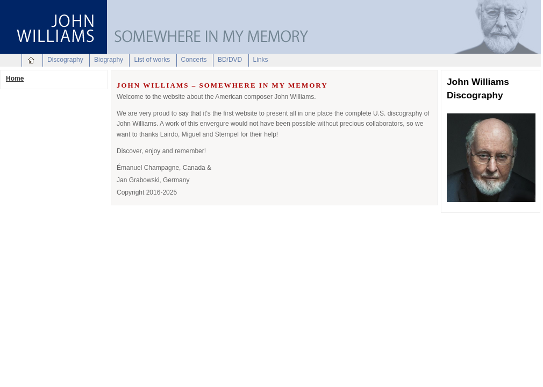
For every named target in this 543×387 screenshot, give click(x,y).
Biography (108, 59)
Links (260, 59)
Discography (65, 59)
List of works (152, 59)
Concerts (194, 59)
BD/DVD (230, 59)
